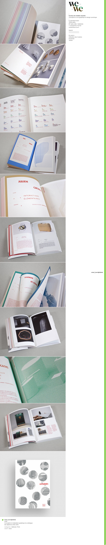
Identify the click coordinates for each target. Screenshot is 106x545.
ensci (10, 528)
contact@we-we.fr (74, 27)
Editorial (14, 527)
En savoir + (72, 35)
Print (18, 527)
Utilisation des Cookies (75, 37)
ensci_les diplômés (10, 520)
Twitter (71, 40)
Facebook (71, 39)
